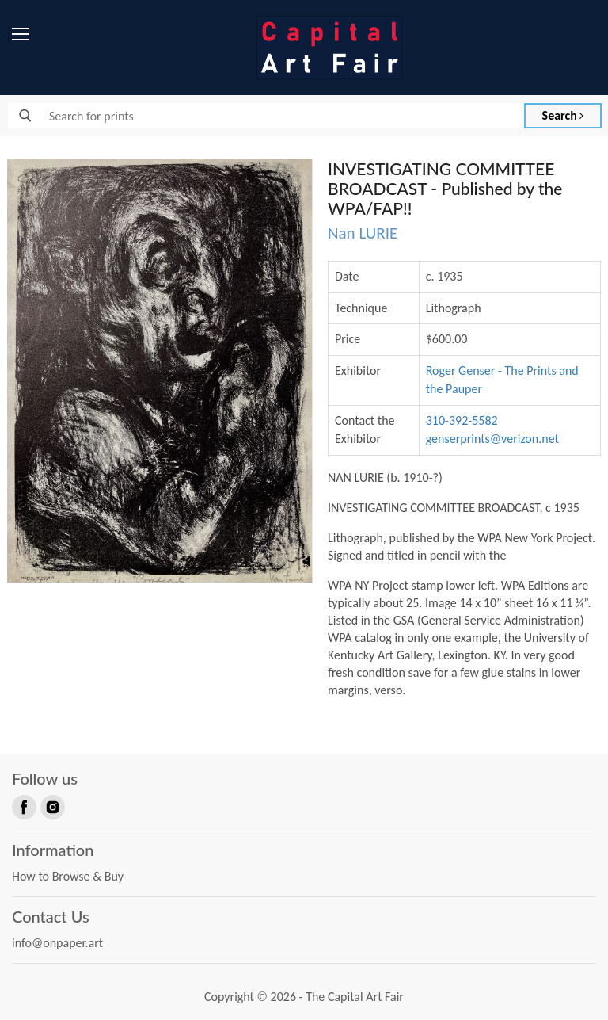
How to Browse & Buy (68, 876)
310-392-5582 (462, 420)
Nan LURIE (362, 233)
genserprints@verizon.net (492, 438)
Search (563, 115)
